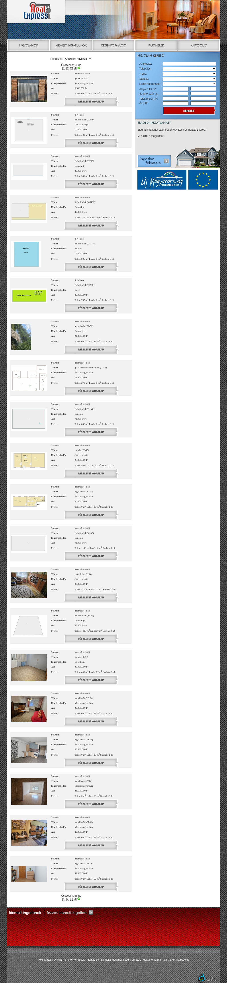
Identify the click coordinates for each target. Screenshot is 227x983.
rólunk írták (44, 959)
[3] (71, 68)
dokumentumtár (152, 959)
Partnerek (156, 46)
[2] (67, 68)
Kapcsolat (198, 46)
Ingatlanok (28, 46)
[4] (75, 68)
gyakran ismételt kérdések (69, 959)
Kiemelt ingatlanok (71, 46)
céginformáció (133, 959)
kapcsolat (183, 959)
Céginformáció (113, 46)
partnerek (169, 959)
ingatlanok (93, 959)
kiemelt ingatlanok (111, 959)
